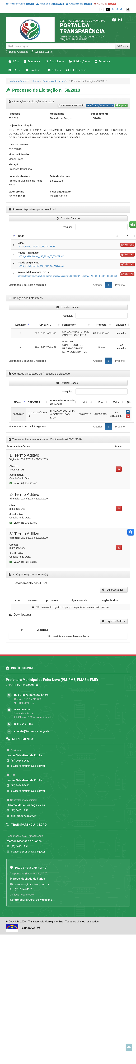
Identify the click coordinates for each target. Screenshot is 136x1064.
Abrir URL (127, 245)
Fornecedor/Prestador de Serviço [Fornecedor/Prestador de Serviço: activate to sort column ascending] (62, 402)
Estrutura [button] (32, 61)
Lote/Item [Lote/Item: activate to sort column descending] (20, 324)
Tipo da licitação (19, 154)
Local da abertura (19, 176)
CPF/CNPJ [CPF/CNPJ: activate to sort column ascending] (45, 324)
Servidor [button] (102, 61)
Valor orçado (16, 191)
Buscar (123, 46)
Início (13, 61)
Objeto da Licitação (20, 125)
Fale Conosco (76, 70)
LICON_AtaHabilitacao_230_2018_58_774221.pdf (40, 256)
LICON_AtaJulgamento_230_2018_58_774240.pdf (41, 266)
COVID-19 (105, 3)
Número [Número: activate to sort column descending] (18, 402)
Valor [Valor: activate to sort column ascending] (116, 402)
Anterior (97, 284)
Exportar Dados (68, 218)
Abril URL (127, 274)
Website (42, 51)
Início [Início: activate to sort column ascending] (85, 402)
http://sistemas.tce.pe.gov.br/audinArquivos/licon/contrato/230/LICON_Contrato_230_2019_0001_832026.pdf (67, 276)
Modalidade (57, 113)
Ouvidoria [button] (34, 70)
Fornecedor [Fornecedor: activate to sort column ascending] (69, 324)
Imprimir (121, 105)
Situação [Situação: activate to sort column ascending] (121, 324)
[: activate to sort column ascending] (128, 402)
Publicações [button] (79, 61)
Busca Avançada (17, 51)
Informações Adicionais (100, 105)
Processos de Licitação (55, 81)
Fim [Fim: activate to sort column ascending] (100, 402)
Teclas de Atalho (20, 3)
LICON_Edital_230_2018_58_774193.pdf (36, 246)
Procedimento (100, 113)
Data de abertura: (60, 176)
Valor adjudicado (60, 191)
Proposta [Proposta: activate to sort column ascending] (101, 324)
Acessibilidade (79, 3)
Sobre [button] (54, 70)
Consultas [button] (55, 61)
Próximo (120, 284)
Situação (14, 164)
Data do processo (19, 144)
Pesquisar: (94, 227)
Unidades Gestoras (19, 81)
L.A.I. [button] (14, 70)
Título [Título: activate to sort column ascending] (21, 236)
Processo (14, 113)
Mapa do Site (50, 3)
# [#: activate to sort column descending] (13, 236)
